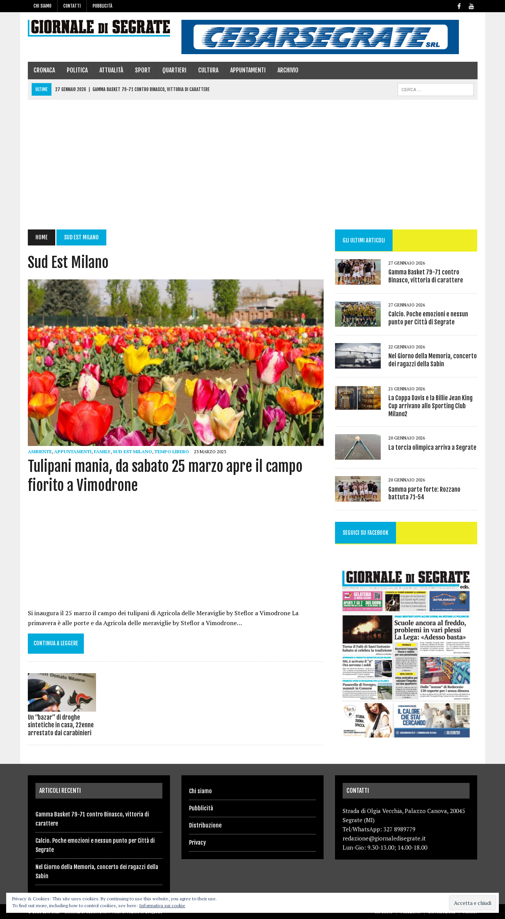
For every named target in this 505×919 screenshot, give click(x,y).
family (102, 451)
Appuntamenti (248, 70)
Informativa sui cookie (162, 905)
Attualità (111, 70)
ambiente (40, 451)
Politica (77, 70)
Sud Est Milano (132, 451)
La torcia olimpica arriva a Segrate (432, 447)
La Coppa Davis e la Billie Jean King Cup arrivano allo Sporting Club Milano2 (430, 406)
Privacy (197, 842)
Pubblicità (102, 6)
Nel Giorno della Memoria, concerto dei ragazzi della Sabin (432, 360)
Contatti (72, 6)
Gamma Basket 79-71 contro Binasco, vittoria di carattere (425, 276)
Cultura (208, 70)
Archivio (287, 70)
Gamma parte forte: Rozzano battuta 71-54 (424, 493)
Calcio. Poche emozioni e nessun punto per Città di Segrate (428, 318)
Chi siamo (42, 6)
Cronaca (44, 70)
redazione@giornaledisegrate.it (384, 838)
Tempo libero (171, 451)
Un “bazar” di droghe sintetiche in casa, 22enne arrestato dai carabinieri (61, 725)
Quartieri (174, 70)
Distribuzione (205, 825)
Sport (143, 70)
